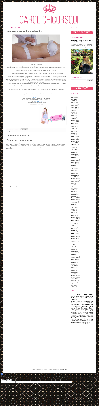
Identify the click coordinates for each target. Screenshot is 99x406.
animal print (78, 320)
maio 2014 (73, 209)
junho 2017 (73, 149)
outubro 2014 (74, 201)
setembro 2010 (74, 280)
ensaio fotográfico (82, 322)
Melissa (73, 310)
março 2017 (73, 154)
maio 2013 (73, 228)
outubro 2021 (74, 105)
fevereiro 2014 (74, 214)
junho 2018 (73, 129)
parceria (76, 324)
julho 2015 (73, 186)
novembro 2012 (74, 238)
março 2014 (73, 212)
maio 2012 (73, 248)
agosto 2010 (73, 282)
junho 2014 (73, 207)
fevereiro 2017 (74, 155)
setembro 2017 (74, 144)
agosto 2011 (73, 262)
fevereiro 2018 (74, 136)
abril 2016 (73, 172)
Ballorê (91, 293)
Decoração (86, 299)
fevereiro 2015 (74, 194)
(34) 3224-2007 (38, 101)
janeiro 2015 (73, 196)
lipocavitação (11, 131)
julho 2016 (73, 167)
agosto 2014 (73, 204)
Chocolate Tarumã (89, 296)
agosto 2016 (73, 165)
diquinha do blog (74, 322)
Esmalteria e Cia (88, 301)
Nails (89, 310)
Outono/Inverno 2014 (83, 313)
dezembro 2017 (74, 139)
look (91, 322)
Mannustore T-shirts (80, 309)
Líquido (72, 309)
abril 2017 (73, 152)
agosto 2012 (73, 243)
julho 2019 (73, 112)
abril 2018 (73, 133)
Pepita (88, 315)
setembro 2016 (74, 163)
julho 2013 (73, 225)
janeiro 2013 (73, 235)
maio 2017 (73, 151)
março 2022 (73, 102)
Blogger (64, 369)
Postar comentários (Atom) (16, 186)
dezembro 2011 (74, 256)
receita (79, 323)
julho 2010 (73, 283)
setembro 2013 (74, 222)
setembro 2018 (74, 125)
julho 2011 (73, 264)
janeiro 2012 (73, 254)
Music (86, 310)
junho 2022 (73, 99)
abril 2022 (73, 100)
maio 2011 (73, 267)
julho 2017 (73, 147)
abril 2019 (73, 117)
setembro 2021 (74, 107)
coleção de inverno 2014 (87, 320)
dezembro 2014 (74, 197)
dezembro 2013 (74, 217)
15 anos (72, 293)
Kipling (91, 304)
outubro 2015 (74, 181)
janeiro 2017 (73, 157)
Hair (72, 304)
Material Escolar (89, 309)
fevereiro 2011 (74, 272)
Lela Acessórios (82, 306)
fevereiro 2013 (74, 233)
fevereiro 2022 (74, 104)
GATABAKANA (90, 302)
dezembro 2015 (74, 178)
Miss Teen (77, 310)
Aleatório (87, 293)
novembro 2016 (74, 160)
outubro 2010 (74, 278)
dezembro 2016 (74, 159)
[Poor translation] (9, 380)
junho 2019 (73, 113)
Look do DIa (78, 308)
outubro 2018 (74, 123)
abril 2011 (73, 269)
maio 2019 (73, 115)
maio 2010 (73, 286)
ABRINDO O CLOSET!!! (79, 293)
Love (91, 308)
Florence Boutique (74, 302)
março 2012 (73, 251)
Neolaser (16, 131)
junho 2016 (73, 168)
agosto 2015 (73, 184)
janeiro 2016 (73, 176)
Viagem (88, 319)
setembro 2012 (74, 241)
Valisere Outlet (83, 319)
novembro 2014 (74, 199)
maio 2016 (73, 170)
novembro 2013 (74, 218)
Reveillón (80, 318)
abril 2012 (73, 249)
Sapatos (85, 318)
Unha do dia (75, 319)
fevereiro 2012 (74, 252)
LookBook (86, 308)
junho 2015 (73, 188)
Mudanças (82, 310)
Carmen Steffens (82, 295)
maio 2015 (73, 189)
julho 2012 (73, 244)
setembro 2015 (74, 183)
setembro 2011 (74, 261)
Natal (91, 310)
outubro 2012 (74, 240)
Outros (91, 313)
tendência (85, 324)
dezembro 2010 (74, 275)
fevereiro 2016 (74, 175)
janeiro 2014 (73, 215)
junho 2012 (73, 246)
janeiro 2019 (73, 118)
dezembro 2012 (74, 236)
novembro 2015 (74, 180)
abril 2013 (73, 230)
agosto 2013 (73, 223)
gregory (88, 322)
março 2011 (73, 270)
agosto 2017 (73, 146)
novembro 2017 (74, 141)
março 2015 (73, 193)
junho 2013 (73, 227)
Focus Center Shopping (82, 302)
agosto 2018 (73, 126)
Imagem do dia (78, 304)
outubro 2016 (74, 162)
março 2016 (73, 173)
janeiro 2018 (73, 138)
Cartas (90, 295)
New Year (77, 312)
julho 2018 (73, 128)
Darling (80, 299)
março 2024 (73, 96)
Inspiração (86, 304)
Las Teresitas (74, 306)
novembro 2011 (74, 257)
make (72, 324)
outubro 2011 (74, 259)
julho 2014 (73, 205)
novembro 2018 (74, 121)
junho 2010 (73, 285)
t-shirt (82, 323)
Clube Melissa (76, 298)
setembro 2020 (74, 108)
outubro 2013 (74, 220)
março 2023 (73, 97)
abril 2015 (73, 191)
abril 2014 (73, 210)
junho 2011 (73, 265)
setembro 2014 (74, 202)
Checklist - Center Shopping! (77, 296)
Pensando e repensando (78, 315)
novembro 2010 (74, 277)
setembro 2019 (74, 110)
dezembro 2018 (74, 120)
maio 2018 (73, 131)
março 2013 (73, 231)
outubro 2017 (74, 142)
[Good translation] (3, 380)
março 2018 (73, 134)
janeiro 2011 (73, 273)
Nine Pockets (82, 312)
